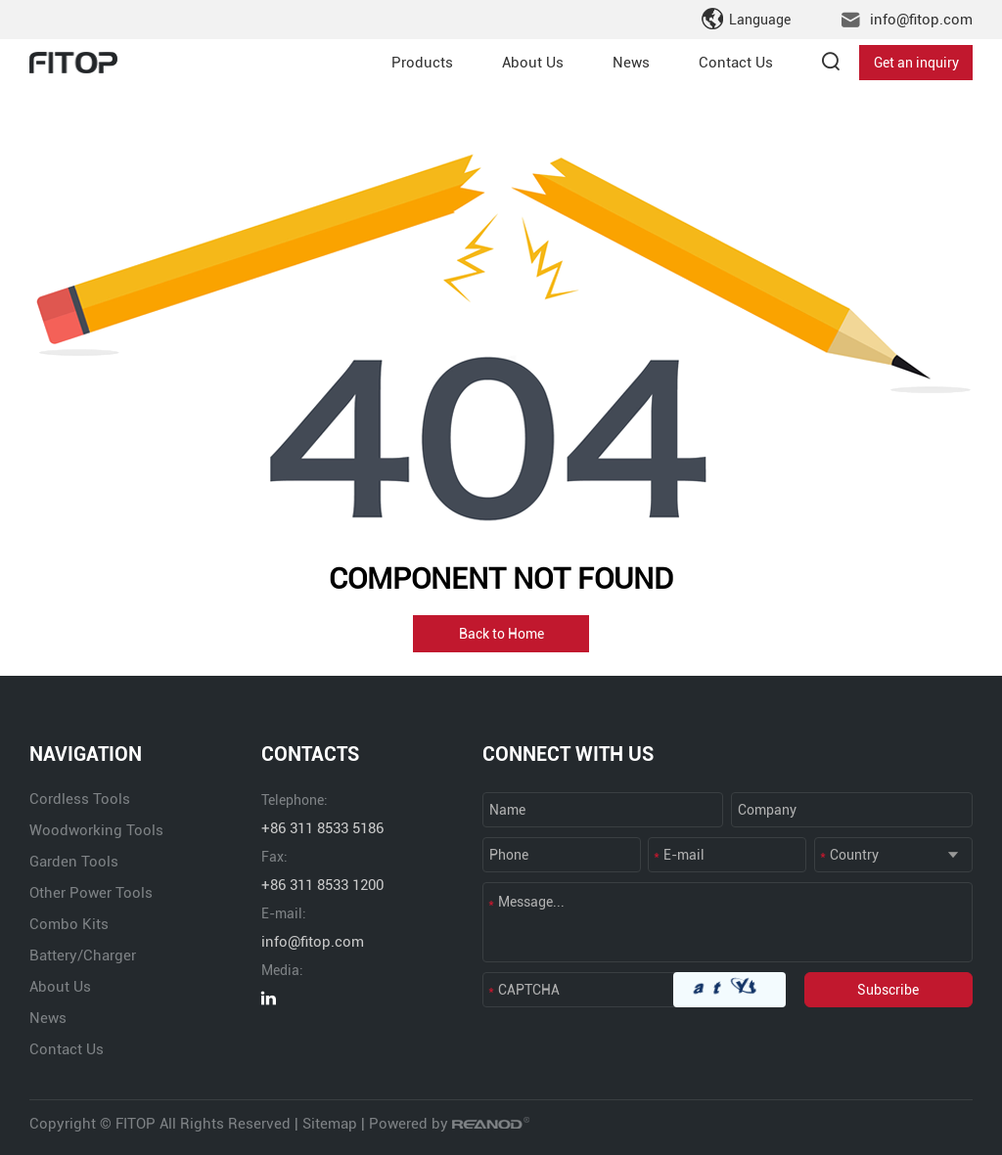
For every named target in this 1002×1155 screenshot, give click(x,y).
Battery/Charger (82, 955)
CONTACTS (310, 754)
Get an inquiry (916, 62)
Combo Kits (69, 924)
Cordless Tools (79, 799)
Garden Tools (73, 861)
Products (422, 62)
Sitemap (329, 1124)
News (631, 62)
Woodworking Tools (96, 830)
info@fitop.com (921, 19)
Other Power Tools (91, 893)
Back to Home (501, 634)
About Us (533, 62)
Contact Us (736, 62)
